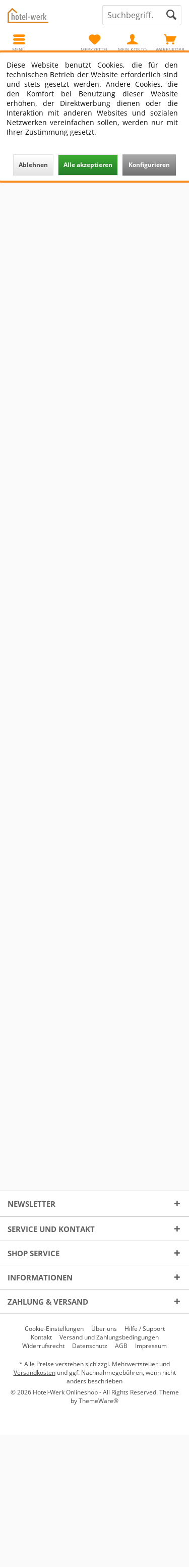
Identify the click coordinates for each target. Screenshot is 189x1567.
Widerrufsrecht (43, 1346)
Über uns (104, 1329)
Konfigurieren (149, 164)
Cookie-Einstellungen (54, 1329)
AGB (121, 1346)
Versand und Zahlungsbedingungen (109, 1337)
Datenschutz (89, 1346)
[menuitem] (170, 43)
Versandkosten (34, 1372)
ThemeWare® (98, 1400)
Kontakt (41, 1337)
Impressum (151, 1346)
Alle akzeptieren (88, 164)
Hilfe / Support (144, 1329)
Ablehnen (33, 164)
